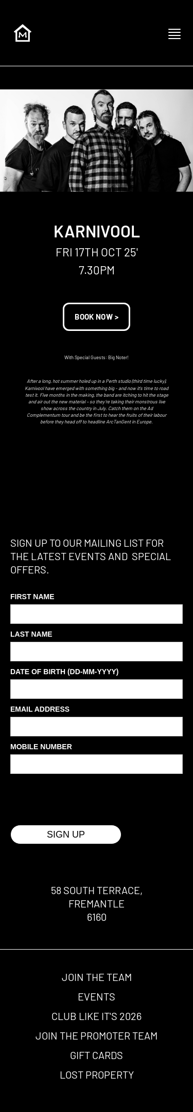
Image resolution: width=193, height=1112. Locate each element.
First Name (32, 596)
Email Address (39, 709)
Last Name (31, 634)
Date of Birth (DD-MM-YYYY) (64, 672)
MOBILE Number (41, 747)
